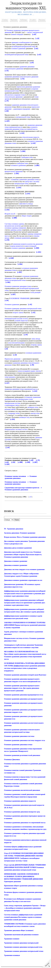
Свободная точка (27, 157)
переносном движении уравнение (28, 87)
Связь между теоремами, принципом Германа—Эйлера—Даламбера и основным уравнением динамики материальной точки (25, 906)
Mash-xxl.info (10, 967)
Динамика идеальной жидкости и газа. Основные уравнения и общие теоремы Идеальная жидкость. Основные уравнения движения (23, 552)
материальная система (12, 401)
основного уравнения (18, 165)
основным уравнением (22, 238)
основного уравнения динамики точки (21, 128)
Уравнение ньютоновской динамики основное (21, 933)
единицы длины (16, 230)
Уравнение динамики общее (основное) (19, 928)
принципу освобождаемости (22, 42)
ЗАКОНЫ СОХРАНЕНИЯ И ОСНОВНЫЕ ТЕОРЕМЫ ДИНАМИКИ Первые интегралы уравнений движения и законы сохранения (25, 623)
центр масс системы (32, 182)
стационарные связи (12, 403)
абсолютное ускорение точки (15, 95)
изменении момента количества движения (28, 244)
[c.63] (7, 460)
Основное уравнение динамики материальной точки (23, 309)
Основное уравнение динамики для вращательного (23, 697)
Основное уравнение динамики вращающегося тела (23, 693)
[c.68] (31, 458)
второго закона (18, 313)
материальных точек (25, 397)
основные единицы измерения (15, 228)
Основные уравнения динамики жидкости (20, 799)
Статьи (5, 20)
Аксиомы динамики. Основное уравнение (19, 531)
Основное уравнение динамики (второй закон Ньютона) (25, 673)
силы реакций (35, 292)
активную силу (24, 415)
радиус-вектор (36, 371)
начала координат (24, 371)
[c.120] (7, 462)
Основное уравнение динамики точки (18, 286)
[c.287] (35, 460)
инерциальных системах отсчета (16, 427)
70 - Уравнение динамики (13, 527)
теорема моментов (16, 246)
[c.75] (38, 458)
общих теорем (27, 216)
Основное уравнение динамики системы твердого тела (24, 738)
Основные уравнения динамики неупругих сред (22, 810)
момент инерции (17, 34)
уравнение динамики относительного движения (19, 68)
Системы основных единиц (14, 224)
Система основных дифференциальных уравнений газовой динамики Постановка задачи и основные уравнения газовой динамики (23, 915)
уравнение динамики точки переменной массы (21, 387)
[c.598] (27, 460)
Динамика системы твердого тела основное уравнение (24, 567)
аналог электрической (35, 32)
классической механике (16, 343)
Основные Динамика (12, 757)
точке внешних (10, 377)
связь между (36, 339)
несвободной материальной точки (24, 47)
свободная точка (22, 163)
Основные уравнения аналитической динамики (22, 788)
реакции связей (10, 407)
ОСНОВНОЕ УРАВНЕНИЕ (20, 298)
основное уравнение (18, 49)
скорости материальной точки (15, 280)
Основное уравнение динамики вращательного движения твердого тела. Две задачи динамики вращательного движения (21, 686)
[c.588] (20, 460)
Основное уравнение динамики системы (19, 734)
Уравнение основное (11, 937)
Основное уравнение (12, 305)
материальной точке (23, 117)
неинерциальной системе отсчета (16, 319)
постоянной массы (30, 129)
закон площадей (30, 246)
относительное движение (13, 97)
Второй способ (10, 214)
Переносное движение (12, 359)
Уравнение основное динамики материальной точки (23, 949)
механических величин (13, 226)
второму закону (36, 345)
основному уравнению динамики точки (25, 180)
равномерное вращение (22, 109)
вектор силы (35, 411)
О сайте (33, 20)
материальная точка (21, 184)
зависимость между (26, 204)
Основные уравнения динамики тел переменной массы (24, 821)
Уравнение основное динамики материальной (21, 941)
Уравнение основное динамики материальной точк (23, 945)
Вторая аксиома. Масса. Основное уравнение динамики (25, 535)
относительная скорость (30, 137)
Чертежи (14, 20)
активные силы (33, 405)
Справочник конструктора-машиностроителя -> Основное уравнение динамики (24, 487)
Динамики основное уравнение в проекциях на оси (23, 578)
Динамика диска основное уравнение (18, 546)
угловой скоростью (21, 321)
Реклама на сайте (20, 967)
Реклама (42, 20)
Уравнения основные (12, 953)
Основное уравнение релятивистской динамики (22, 753)
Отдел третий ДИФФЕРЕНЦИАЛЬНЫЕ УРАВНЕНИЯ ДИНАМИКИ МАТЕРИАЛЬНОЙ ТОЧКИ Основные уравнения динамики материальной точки (25, 865)
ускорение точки (14, 411)
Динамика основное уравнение (15, 559)
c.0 (30, 495)
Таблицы (23, 20)
